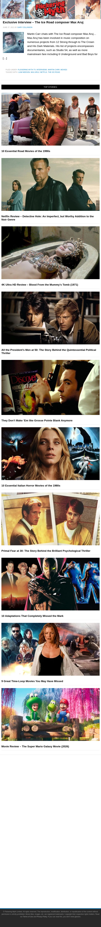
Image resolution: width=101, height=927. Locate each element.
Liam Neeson (24, 72)
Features (56, 799)
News (56, 803)
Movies (64, 70)
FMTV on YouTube (56, 828)
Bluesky (56, 875)
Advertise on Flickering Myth (56, 846)
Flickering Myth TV (27, 70)
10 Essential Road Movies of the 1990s (25, 151)
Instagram (56, 865)
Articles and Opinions (56, 813)
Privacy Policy (56, 894)
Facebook (56, 855)
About (56, 833)
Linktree (56, 880)
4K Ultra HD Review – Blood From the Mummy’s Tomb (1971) (39, 284)
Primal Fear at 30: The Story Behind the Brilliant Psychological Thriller (45, 550)
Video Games (56, 789)
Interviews (42, 70)
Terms (56, 885)
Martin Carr (54, 70)
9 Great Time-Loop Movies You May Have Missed (32, 681)
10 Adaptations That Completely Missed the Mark (32, 615)
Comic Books (56, 785)
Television (56, 780)
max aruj (35, 72)
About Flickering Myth (56, 837)
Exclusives (56, 823)
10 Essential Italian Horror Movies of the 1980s (30, 485)
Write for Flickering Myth (56, 842)
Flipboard (56, 870)
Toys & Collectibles (56, 794)
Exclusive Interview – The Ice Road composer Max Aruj (43, 22)
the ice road (54, 72)
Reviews (56, 808)
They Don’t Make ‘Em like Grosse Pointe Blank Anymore (36, 420)
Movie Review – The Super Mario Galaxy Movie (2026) (35, 746)
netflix (43, 72)
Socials (56, 851)
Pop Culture (56, 771)
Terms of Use (56, 889)
